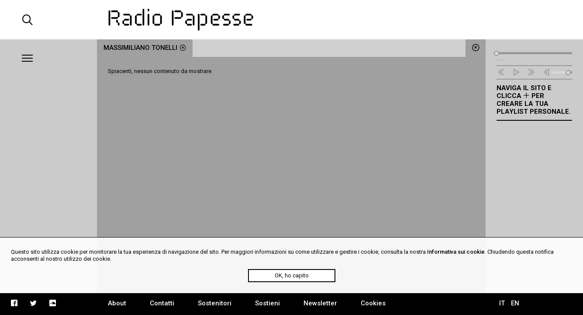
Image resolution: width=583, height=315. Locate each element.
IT (502, 303)
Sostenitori (214, 303)
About (117, 303)
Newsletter (320, 303)
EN (515, 303)
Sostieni (267, 303)
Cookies (373, 303)
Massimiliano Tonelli (144, 48)
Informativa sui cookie (456, 251)
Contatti (162, 303)
